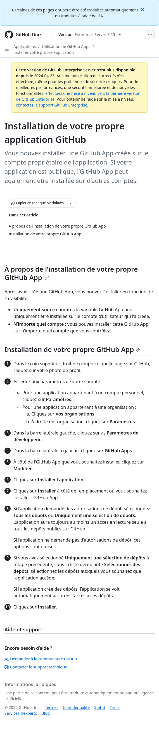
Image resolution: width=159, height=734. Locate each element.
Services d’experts (20, 713)
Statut (99, 707)
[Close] (143, 9)
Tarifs (115, 707)
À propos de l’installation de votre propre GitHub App (71, 273)
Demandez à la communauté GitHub (40, 658)
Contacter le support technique (35, 667)
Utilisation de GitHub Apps (66, 46)
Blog (45, 713)
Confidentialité (76, 707)
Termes (51, 707)
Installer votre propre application (43, 52)
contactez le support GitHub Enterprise (51, 105)
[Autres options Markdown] (70, 203)
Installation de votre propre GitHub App (72, 349)
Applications (24, 46)
